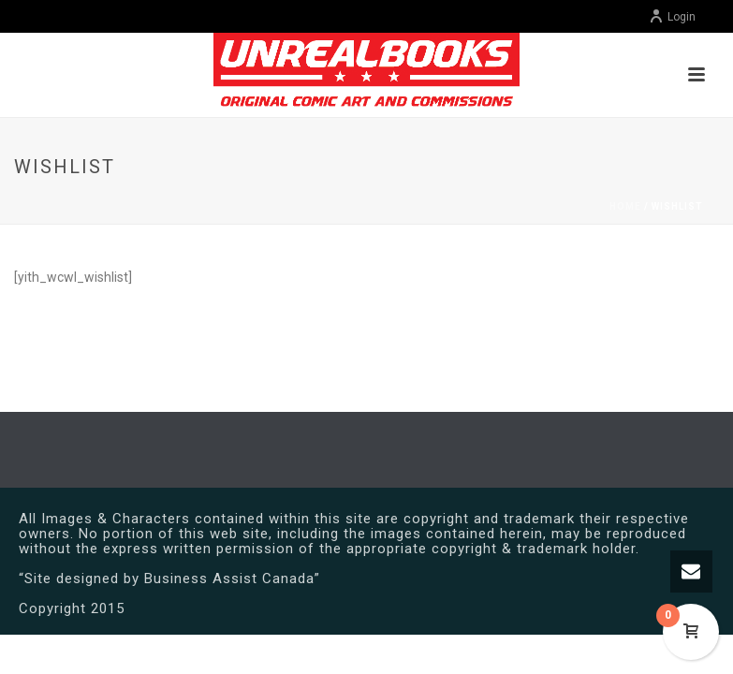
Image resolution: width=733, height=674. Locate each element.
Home (625, 206)
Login (672, 16)
